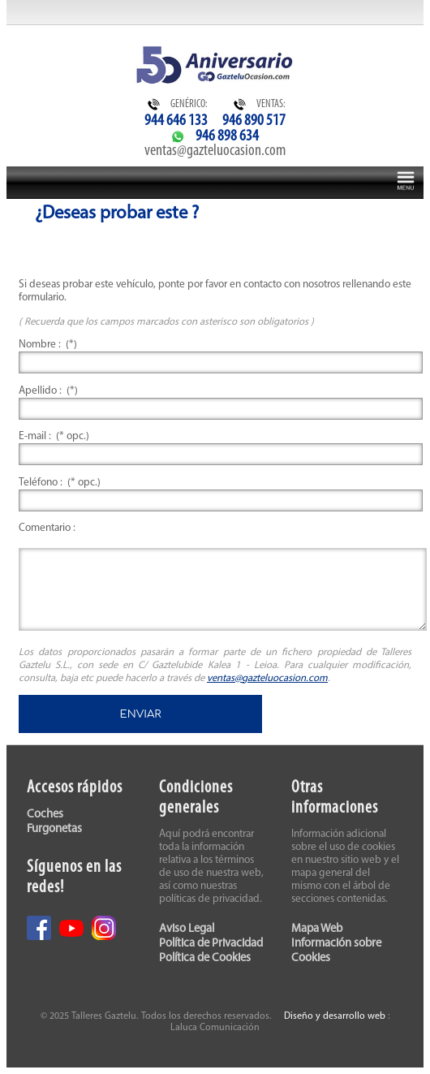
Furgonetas (54, 829)
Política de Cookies (205, 958)
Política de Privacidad (211, 944)
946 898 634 (227, 136)
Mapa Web (316, 929)
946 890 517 (254, 121)
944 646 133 (176, 121)
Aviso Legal (186, 929)
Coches (45, 815)
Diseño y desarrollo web (334, 1016)
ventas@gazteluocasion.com (215, 151)
